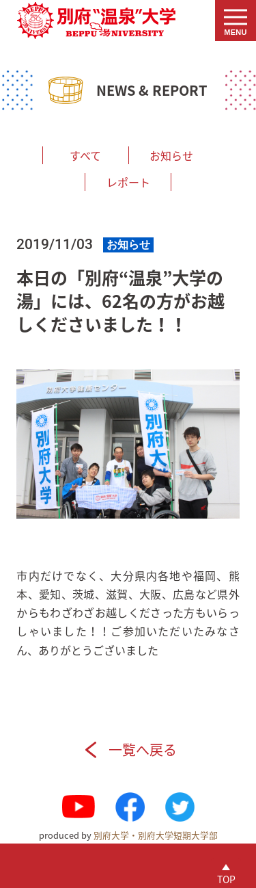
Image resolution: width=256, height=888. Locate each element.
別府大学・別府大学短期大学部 (156, 834)
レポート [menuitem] (128, 182)
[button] (235, 20)
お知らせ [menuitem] (171, 155)
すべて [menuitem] (85, 155)
